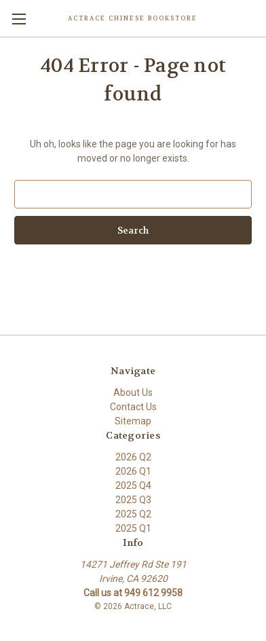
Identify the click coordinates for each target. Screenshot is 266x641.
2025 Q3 (133, 499)
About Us (133, 392)
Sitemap (133, 421)
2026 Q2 (133, 457)
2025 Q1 (133, 528)
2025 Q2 (133, 514)
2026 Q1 (133, 471)
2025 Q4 (133, 485)
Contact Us (133, 406)
